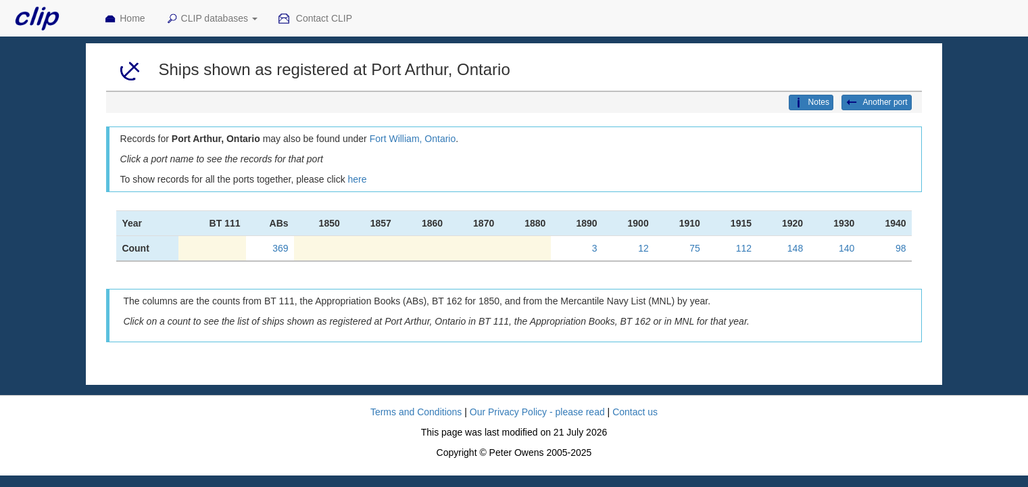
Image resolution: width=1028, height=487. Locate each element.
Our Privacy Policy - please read (537, 412)
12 (643, 248)
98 (901, 248)
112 (744, 248)
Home (124, 19)
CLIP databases (212, 19)
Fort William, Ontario (413, 138)
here (357, 179)
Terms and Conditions (416, 412)
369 (280, 248)
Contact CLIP (315, 19)
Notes (811, 103)
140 (846, 248)
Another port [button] (877, 103)
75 (694, 248)
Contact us (635, 412)
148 (795, 248)
